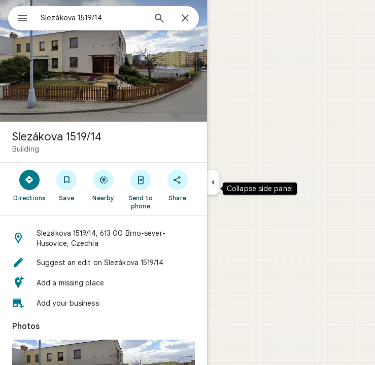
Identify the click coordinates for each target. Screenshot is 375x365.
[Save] (66, 185)
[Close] (185, 18)
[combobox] (93, 18)
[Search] (159, 19)
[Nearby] (103, 185)
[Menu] (22, 19)
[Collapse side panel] (213, 182)
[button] (103, 238)
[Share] (177, 185)
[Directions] (29, 185)
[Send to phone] (140, 189)
